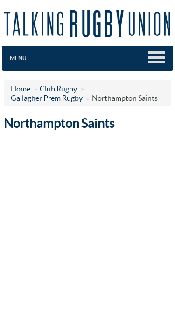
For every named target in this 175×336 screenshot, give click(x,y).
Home (20, 88)
